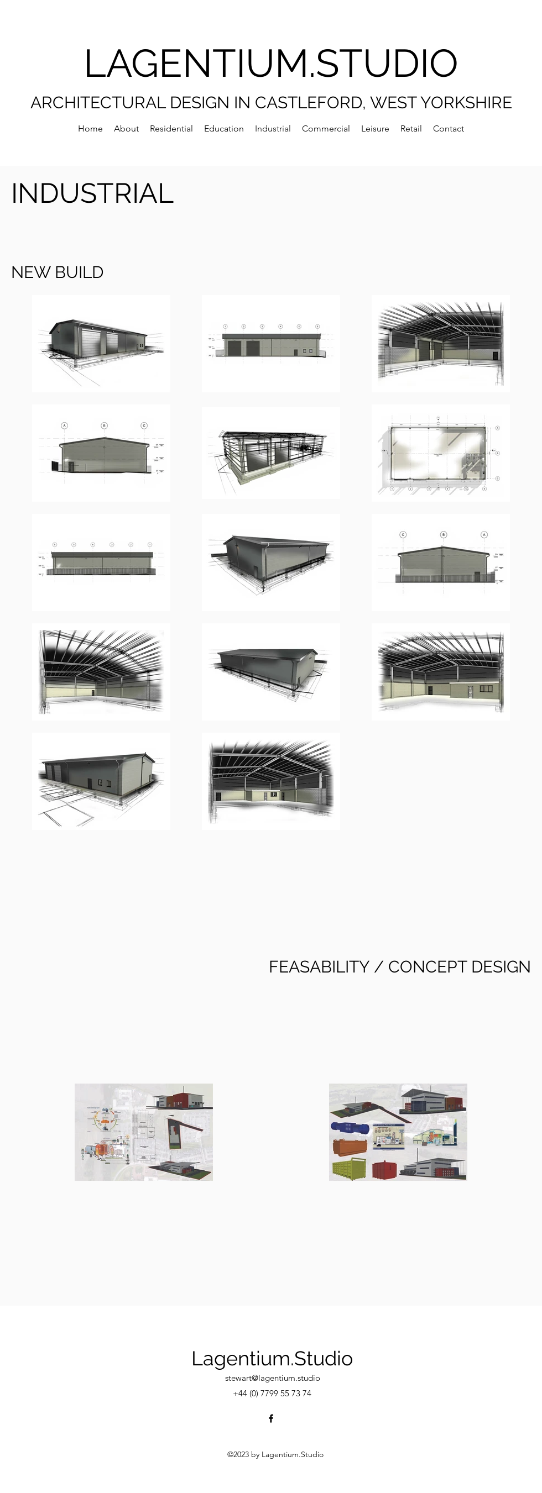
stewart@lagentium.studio (272, 1378)
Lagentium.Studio (272, 1358)
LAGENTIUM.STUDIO (271, 63)
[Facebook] (271, 1418)
